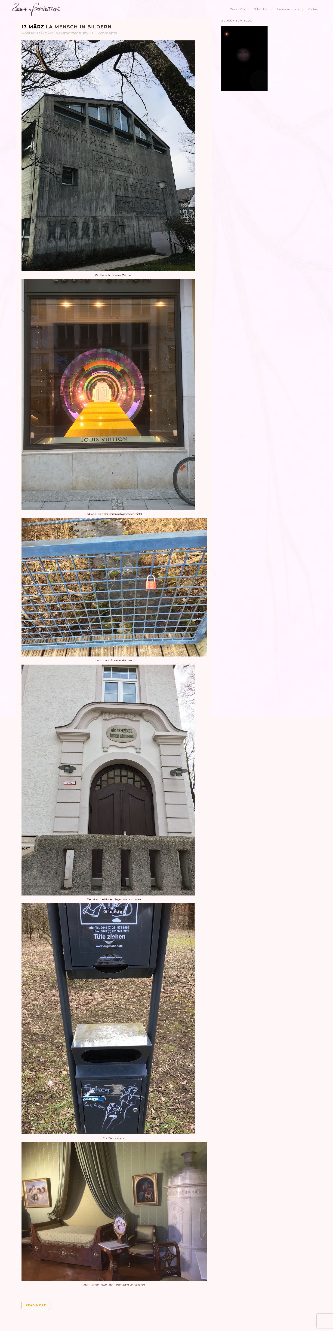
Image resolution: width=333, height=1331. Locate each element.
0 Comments (104, 33)
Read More (36, 1305)
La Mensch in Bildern (79, 27)
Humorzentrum (73, 33)
